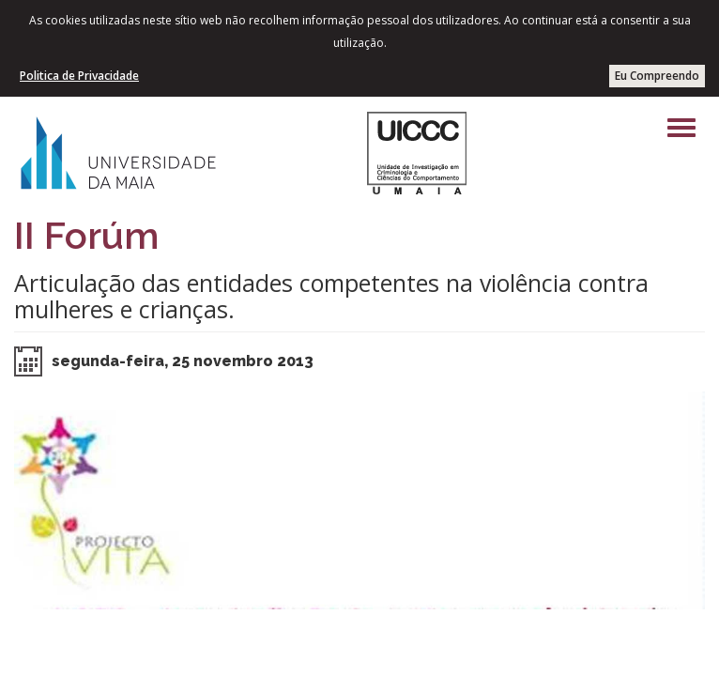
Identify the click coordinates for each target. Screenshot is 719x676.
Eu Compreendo (657, 76)
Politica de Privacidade (79, 76)
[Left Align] (681, 127)
